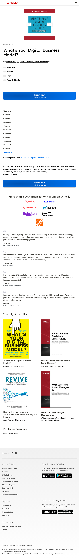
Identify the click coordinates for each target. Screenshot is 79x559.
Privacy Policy (7, 512)
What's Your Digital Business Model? (35, 158)
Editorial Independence (33, 554)
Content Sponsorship (10, 494)
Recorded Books (13, 80)
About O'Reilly (8, 464)
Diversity (5, 491)
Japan (4, 530)
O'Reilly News (7, 475)
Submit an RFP (7, 488)
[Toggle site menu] (2, 2)
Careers (5, 472)
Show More (7, 152)
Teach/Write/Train (9, 468)
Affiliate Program (8, 485)
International (8, 522)
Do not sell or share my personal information (17, 545)
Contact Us (6, 505)
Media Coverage (8, 478)
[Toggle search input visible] (76, 2)
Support (6, 501)
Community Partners (10, 481)
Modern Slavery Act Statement (52, 554)
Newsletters (6, 509)
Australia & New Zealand (11, 526)
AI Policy (5, 515)
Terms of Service (7, 554)
